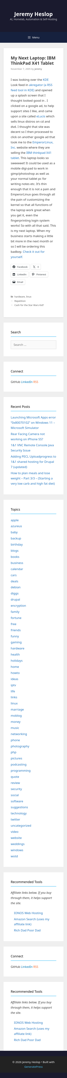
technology (19, 813)
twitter (15, 819)
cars (14, 575)
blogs (15, 550)
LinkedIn (27, 382)
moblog (16, 715)
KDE (46, 80)
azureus (16, 526)
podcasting (19, 764)
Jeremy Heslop (33, 14)
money (16, 722)
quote (15, 777)
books (15, 557)
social (15, 795)
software (17, 801)
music (15, 728)
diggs (15, 593)
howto (15, 673)
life (13, 691)
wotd (14, 856)
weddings (17, 844)
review (15, 783)
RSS (35, 382)
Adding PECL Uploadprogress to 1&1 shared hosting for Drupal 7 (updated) (33, 461)
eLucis (40, 116)
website (16, 838)
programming (21, 770)
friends (16, 630)
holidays (17, 660)
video (14, 832)
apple (15, 520)
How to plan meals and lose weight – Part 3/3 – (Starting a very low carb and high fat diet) (33, 478)
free (13, 624)
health (15, 654)
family (15, 612)
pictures (16, 758)
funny (15, 636)
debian (16, 587)
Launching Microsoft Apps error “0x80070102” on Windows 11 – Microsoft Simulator (33, 422)
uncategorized (21, 825)
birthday (17, 544)
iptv (13, 685)
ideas (14, 679)
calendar (17, 569)
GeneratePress (33, 1066)
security (16, 789)
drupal (15, 599)
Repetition (20, 301)
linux (28, 296)
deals (14, 581)
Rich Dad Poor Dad (27, 930)
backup (16, 538)
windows (17, 850)
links (14, 697)
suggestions (19, 807)
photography (20, 746)
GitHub (15, 382)
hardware (19, 296)
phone (15, 740)
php (13, 752)
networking (19, 734)
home (15, 667)
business (17, 563)
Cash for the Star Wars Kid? (29, 305)
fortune (16, 618)
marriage (17, 709)
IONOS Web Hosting (28, 913)
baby (14, 532)
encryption (18, 605)
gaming (16, 642)
